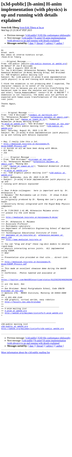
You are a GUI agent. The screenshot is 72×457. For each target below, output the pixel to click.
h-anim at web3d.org (13, 138)
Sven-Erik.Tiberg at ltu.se (31, 27)
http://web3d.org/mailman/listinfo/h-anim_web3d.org (34, 363)
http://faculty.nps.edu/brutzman (23, 350)
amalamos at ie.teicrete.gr (21, 272)
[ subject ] (49, 43)
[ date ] (31, 43)
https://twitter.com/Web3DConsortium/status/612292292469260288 (36, 325)
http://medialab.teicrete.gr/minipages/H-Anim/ (32, 251)
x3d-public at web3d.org (14, 379)
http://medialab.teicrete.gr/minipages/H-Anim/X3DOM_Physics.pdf (25, 164)
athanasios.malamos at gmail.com (49, 130)
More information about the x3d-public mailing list (25, 406)
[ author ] (59, 43)
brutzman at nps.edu (57, 138)
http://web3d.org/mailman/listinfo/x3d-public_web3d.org (32, 382)
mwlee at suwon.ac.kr (33, 133)
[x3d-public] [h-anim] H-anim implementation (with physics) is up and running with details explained (36, 39)
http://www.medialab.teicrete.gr (24, 277)
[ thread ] (39, 43)
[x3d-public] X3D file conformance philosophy (48, 35)
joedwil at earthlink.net (43, 128)
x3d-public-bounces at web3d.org (48, 66)
